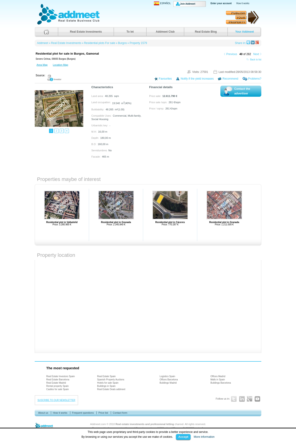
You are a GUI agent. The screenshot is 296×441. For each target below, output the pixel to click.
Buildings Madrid (168, 383)
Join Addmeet (187, 4)
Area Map (42, 64)
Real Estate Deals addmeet (111, 389)
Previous (231, 54)
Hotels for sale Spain (107, 383)
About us (43, 412)
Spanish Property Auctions (110, 379)
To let (130, 31)
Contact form (120, 412)
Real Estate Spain (106, 376)
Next (256, 54)
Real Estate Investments (86, 31)
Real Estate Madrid (56, 383)
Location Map (60, 64)
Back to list (254, 59)
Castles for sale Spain (57, 389)
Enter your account (221, 3)
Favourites (165, 78)
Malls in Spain (217, 379)
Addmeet (41, 24)
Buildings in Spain (106, 386)
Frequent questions (83, 412)
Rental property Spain (57, 386)
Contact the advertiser (242, 91)
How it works (243, 3)
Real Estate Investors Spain (60, 376)
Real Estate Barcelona (57, 379)
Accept (183, 436)
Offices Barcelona (169, 379)
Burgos (122, 43)
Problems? (254, 78)
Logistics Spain (167, 376)
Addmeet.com (98, 424)
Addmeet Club (165, 31)
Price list (103, 412)
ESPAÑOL (162, 3)
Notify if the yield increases (197, 78)
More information (204, 436)
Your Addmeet (244, 31)
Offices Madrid (217, 376)
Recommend (230, 78)
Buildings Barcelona (220, 383)
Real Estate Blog (206, 31)
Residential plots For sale (99, 43)
